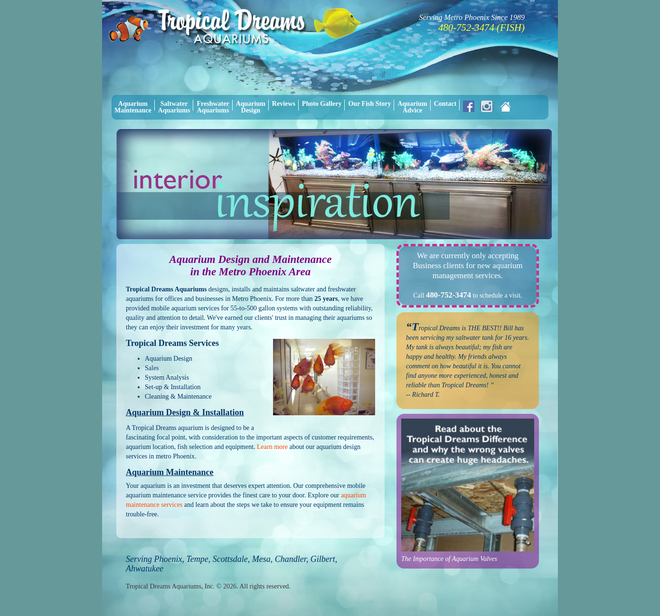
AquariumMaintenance (132, 107)
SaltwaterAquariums (174, 107)
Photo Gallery (322, 103)
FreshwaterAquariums (213, 107)
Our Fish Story (369, 103)
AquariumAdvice (412, 107)
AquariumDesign (250, 107)
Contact (445, 103)
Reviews (283, 103)
